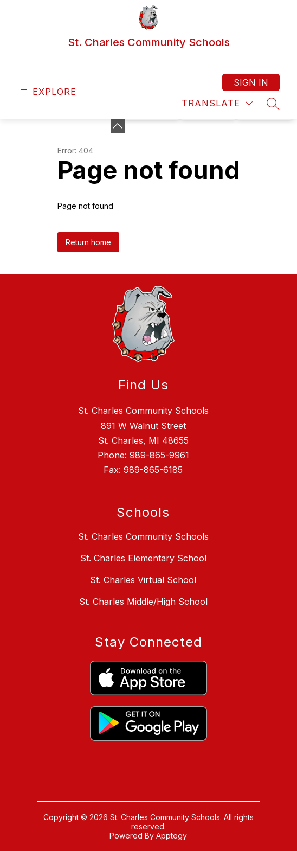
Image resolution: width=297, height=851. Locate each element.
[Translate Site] (217, 103)
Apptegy (171, 835)
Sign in (251, 82)
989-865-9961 (159, 455)
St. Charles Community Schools (143, 536)
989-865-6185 (153, 469)
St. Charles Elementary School (143, 558)
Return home (88, 242)
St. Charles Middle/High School (143, 601)
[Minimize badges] (118, 126)
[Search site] (273, 103)
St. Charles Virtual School (143, 579)
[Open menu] (46, 92)
